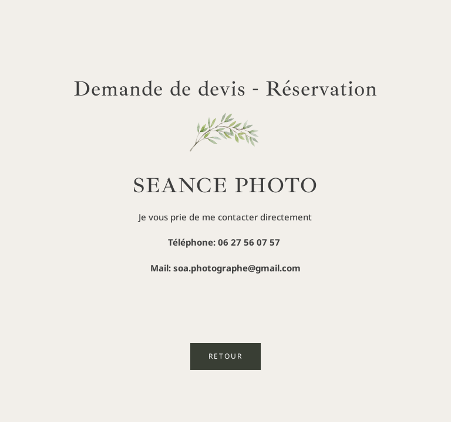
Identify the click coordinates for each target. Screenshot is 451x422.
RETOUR (225, 356)
